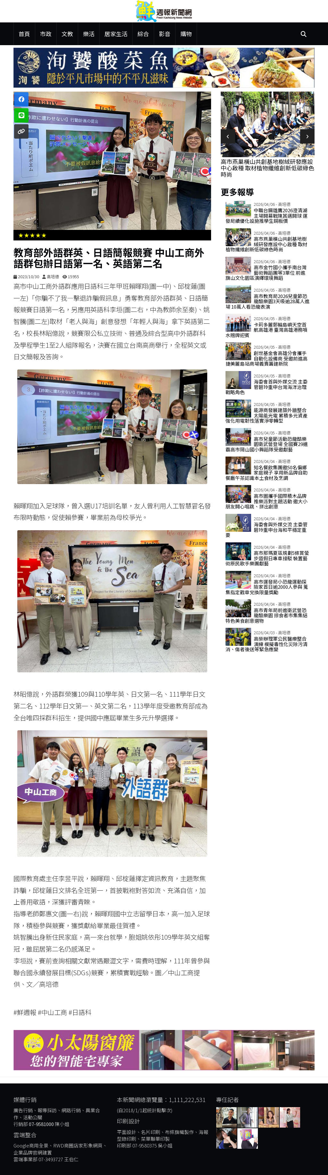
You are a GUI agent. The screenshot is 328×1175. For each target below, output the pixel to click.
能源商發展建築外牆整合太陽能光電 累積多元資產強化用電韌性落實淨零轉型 (267, 415)
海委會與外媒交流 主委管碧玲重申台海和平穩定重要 (267, 529)
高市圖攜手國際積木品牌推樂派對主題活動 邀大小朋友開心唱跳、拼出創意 (267, 501)
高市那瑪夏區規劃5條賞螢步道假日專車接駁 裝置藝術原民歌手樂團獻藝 (267, 558)
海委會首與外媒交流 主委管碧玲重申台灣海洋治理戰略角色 (267, 386)
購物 (186, 33)
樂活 (88, 33)
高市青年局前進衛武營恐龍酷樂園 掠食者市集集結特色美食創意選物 (267, 615)
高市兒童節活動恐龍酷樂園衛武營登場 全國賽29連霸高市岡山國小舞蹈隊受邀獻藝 (267, 444)
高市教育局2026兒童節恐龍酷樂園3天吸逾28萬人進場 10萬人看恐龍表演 (267, 301)
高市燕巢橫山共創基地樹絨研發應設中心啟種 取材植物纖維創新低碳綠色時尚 (267, 167)
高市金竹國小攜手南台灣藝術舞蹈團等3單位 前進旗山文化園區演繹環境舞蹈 (266, 272)
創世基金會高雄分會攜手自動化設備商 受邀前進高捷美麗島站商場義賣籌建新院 (267, 358)
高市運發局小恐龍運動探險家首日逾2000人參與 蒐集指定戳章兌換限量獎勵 (267, 587)
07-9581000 (41, 1124)
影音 (164, 33)
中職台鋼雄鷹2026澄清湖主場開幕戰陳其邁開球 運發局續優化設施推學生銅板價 (267, 215)
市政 (46, 33)
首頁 (24, 33)
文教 (67, 33)
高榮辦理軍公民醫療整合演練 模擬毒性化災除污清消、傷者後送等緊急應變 (267, 643)
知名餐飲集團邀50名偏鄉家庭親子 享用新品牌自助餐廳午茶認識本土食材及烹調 (267, 472)
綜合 (143, 33)
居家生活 (115, 33)
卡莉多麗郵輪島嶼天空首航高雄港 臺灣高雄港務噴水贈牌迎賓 (267, 329)
